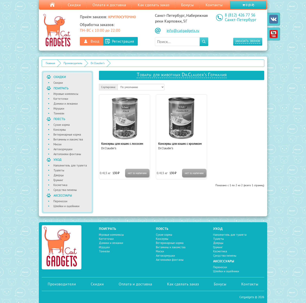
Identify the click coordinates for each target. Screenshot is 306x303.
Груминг (58, 180)
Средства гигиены (65, 190)
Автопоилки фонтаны (67, 154)
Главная (50, 63)
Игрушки (58, 108)
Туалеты (58, 170)
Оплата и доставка (109, 4)
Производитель (73, 63)
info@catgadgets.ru (183, 30)
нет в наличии (137, 173)
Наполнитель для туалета (70, 165)
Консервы (59, 129)
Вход (95, 41)
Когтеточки (60, 99)
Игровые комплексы (65, 94)
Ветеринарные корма (67, 134)
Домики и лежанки (65, 103)
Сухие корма (61, 125)
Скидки (74, 4)
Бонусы (187, 4)
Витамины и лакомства (68, 139)
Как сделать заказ (153, 4)
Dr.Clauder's (98, 63)
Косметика (60, 185)
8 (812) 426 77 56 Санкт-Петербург (240, 17)
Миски (57, 144)
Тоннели (58, 113)
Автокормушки (62, 149)
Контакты (214, 4)
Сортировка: (108, 87)
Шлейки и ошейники (66, 206)
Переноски (60, 201)
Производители (62, 284)
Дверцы (58, 175)
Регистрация (123, 41)
